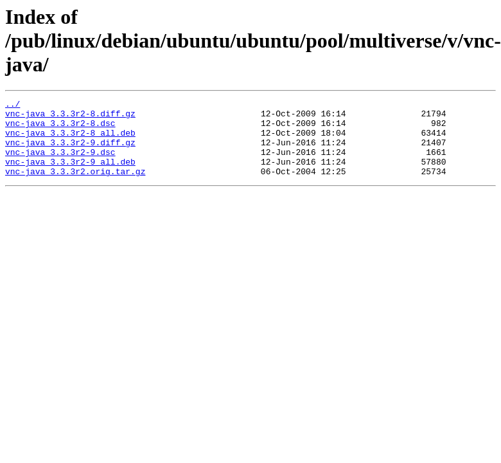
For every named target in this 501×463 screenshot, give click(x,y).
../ (12, 105)
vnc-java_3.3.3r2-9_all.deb (70, 175)
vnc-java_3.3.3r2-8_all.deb (70, 140)
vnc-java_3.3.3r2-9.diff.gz (70, 152)
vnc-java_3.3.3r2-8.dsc (60, 128)
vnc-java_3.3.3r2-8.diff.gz (70, 117)
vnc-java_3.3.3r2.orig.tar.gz (75, 186)
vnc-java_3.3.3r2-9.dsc (60, 163)
